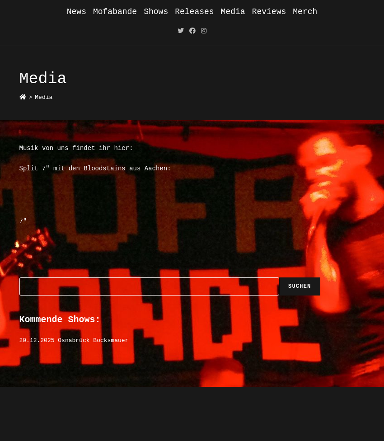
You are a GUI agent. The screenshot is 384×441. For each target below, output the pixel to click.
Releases (194, 11)
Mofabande (115, 11)
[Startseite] (22, 97)
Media (233, 11)
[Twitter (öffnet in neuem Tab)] (181, 31)
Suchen (299, 286)
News (76, 11)
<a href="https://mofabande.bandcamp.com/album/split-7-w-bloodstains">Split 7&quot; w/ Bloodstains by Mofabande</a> (192, 193)
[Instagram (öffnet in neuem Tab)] (203, 31)
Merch (305, 11)
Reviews (269, 11)
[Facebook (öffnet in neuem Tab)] (192, 31)
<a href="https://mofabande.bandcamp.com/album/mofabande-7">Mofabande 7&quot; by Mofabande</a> (192, 245)
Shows (156, 11)
